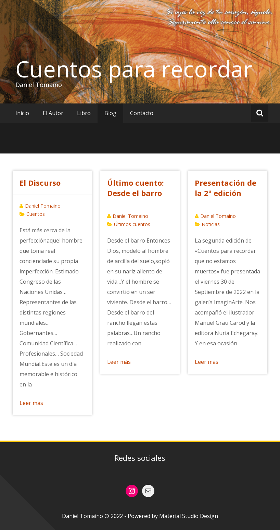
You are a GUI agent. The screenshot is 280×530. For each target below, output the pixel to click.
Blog (110, 113)
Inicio (22, 113)
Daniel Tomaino (43, 205)
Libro (84, 113)
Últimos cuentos (132, 224)
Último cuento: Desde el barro (135, 187)
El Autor (53, 113)
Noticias (211, 224)
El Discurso (40, 182)
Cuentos (35, 214)
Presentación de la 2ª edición (225, 187)
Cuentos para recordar (133, 69)
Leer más (31, 403)
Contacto (141, 113)
